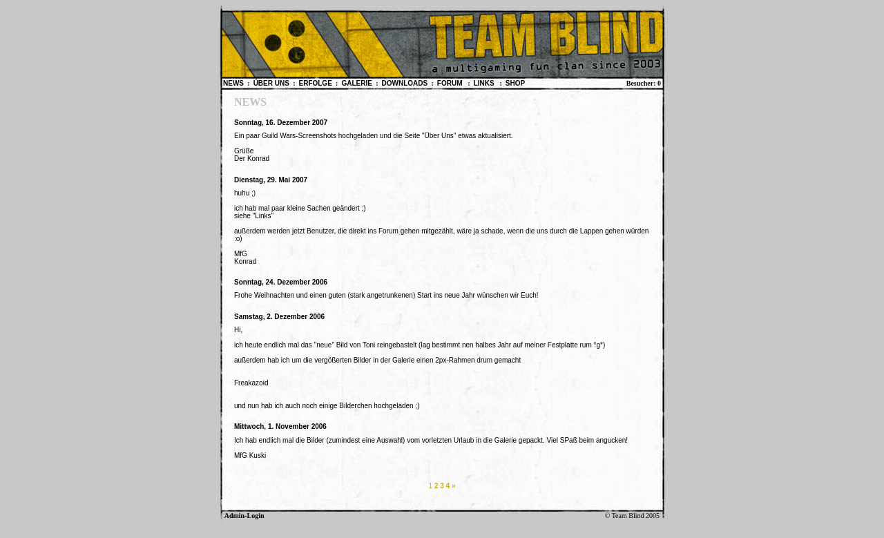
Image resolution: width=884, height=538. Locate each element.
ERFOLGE (316, 83)
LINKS (485, 83)
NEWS (234, 83)
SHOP (515, 83)
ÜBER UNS (272, 83)
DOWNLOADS (406, 83)
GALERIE (357, 83)
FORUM (450, 83)
